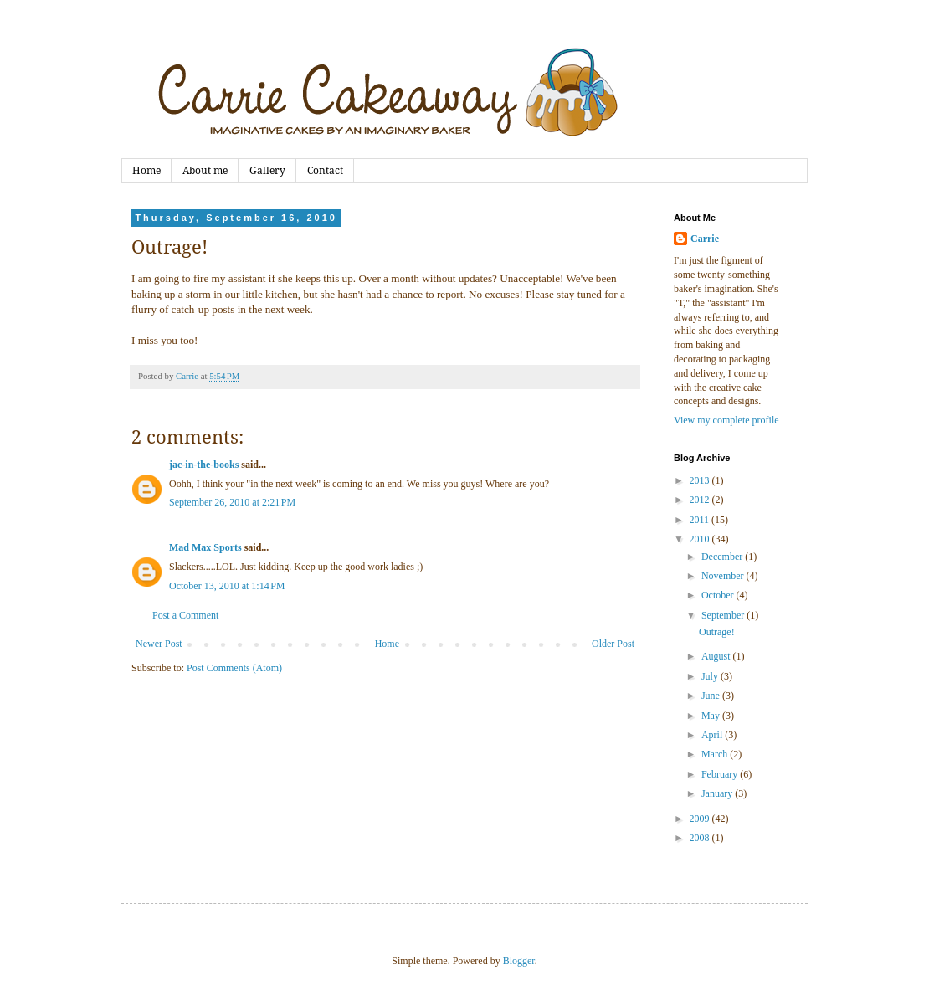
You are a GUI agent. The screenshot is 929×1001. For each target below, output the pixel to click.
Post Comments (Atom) (234, 668)
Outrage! (717, 632)
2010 (701, 539)
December (723, 556)
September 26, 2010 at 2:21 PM (232, 502)
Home (146, 171)
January (718, 793)
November (724, 576)
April (713, 735)
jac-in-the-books (204, 464)
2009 (701, 818)
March (715, 754)
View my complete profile (726, 420)
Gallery (267, 171)
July (711, 676)
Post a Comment (185, 615)
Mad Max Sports (205, 547)
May (711, 715)
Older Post (613, 643)
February (720, 774)
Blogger (519, 961)
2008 (701, 838)
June (711, 695)
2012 (701, 500)
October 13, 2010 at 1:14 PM (227, 586)
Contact (325, 171)
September (724, 615)
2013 (701, 480)
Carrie (704, 238)
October (719, 595)
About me (205, 171)
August (717, 656)
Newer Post (159, 643)
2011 (701, 520)
